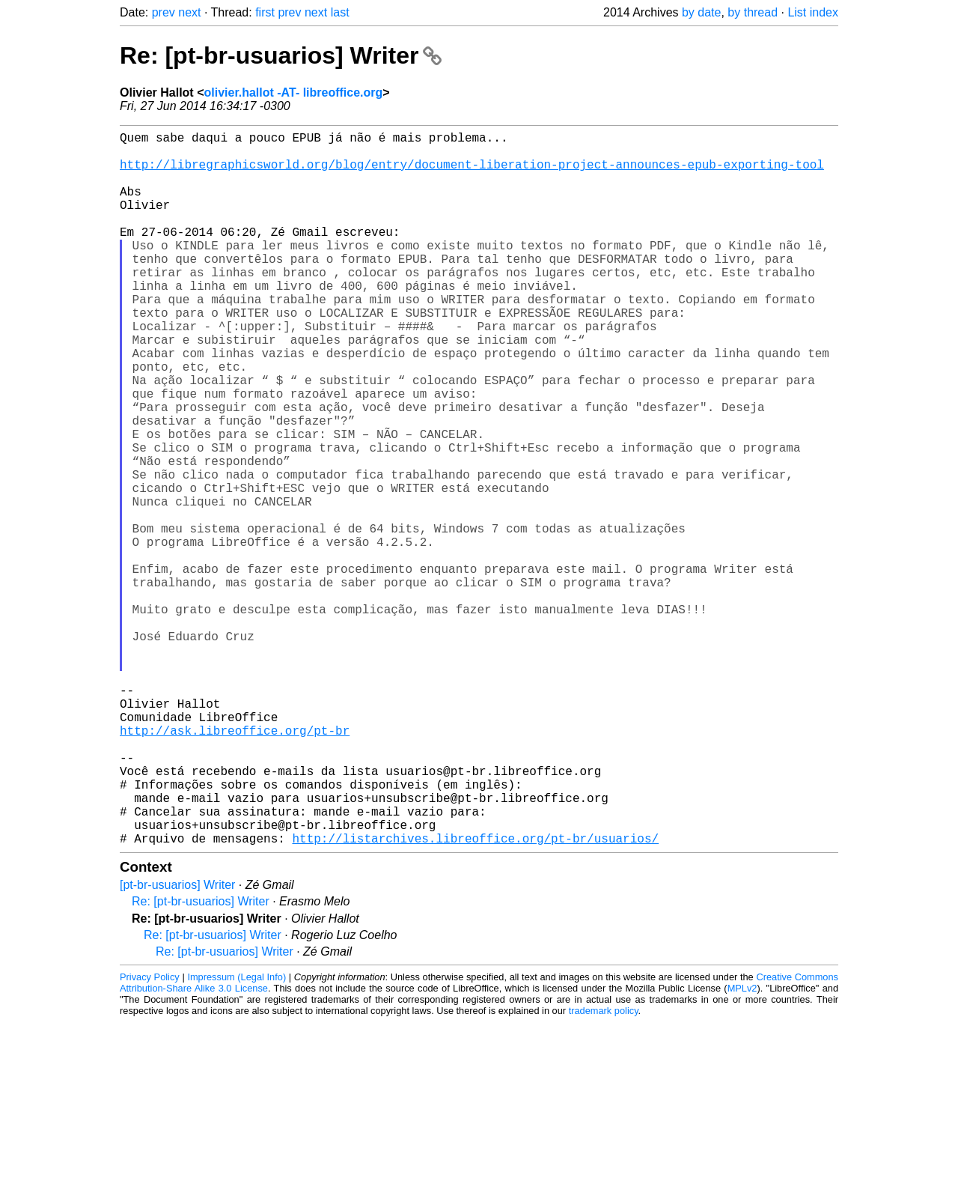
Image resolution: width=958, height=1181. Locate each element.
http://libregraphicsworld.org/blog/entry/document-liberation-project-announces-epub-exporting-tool (472, 173)
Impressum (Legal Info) (236, 1135)
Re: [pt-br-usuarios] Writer (281, 55)
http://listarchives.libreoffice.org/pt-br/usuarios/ (475, 997)
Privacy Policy (150, 1135)
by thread (752, 12)
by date (701, 12)
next (189, 12)
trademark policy (603, 1169)
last (340, 12)
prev (163, 12)
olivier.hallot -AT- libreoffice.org (293, 92)
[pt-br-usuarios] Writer (177, 1043)
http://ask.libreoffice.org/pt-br (235, 865)
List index (812, 12)
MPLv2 (742, 1147)
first (265, 12)
